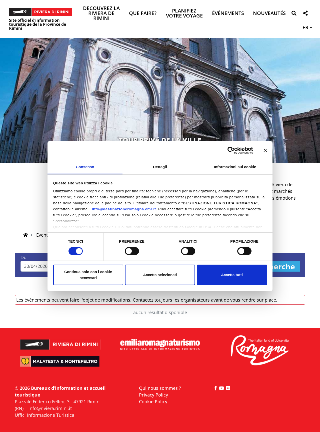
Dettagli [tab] (160, 166)
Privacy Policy (153, 395)
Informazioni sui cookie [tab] (235, 166)
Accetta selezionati (160, 275)
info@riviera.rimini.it (50, 408)
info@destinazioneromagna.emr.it (124, 209)
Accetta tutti (232, 275)
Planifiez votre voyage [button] (184, 13)
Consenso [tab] (85, 166)
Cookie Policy (153, 402)
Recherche (275, 266)
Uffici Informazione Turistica (44, 415)
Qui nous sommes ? (160, 388)
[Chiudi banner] (265, 150)
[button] (294, 14)
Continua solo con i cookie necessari (88, 275)
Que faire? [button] (142, 13)
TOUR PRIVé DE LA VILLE (160, 139)
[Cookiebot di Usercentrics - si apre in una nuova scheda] (231, 150)
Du (23, 257)
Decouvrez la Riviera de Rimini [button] (101, 13)
